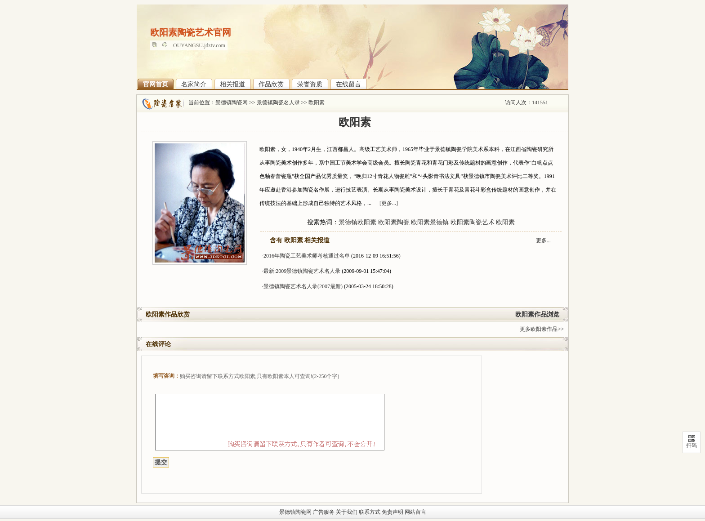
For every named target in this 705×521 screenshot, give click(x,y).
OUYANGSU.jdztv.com (199, 45)
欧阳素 (316, 102)
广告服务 (324, 512)
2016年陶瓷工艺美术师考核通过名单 (306, 256)
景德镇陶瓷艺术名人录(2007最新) (303, 286)
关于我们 (346, 512)
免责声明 (392, 512)
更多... (543, 240)
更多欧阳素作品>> (542, 329)
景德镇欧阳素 (357, 222)
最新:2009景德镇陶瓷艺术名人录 (301, 271)
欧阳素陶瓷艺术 (473, 222)
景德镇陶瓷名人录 (278, 102)
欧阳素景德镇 (430, 222)
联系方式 (369, 512)
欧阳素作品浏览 (537, 314)
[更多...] (388, 203)
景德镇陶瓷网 (231, 102)
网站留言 (415, 512)
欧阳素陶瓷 (394, 222)
